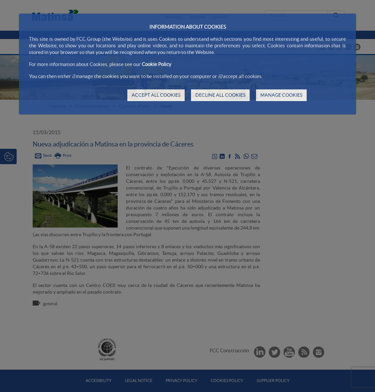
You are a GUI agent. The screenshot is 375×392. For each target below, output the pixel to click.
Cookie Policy (156, 64)
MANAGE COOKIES (281, 95)
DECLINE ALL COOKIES (220, 95)
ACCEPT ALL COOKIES (156, 95)
